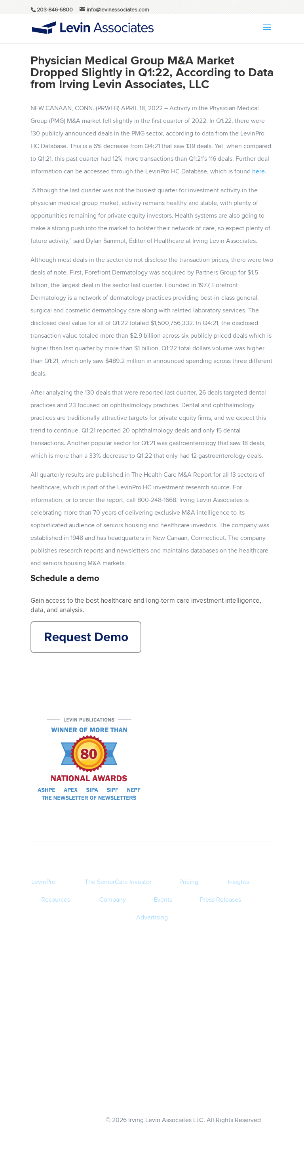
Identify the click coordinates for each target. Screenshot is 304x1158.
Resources (55, 899)
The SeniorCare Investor (118, 881)
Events (163, 899)
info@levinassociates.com (242, 1096)
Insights (238, 881)
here (258, 171)
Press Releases (220, 899)
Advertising (152, 917)
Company (112, 899)
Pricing (188, 881)
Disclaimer (242, 1080)
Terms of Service (242, 1049)
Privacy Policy (242, 1065)
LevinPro (43, 881)
